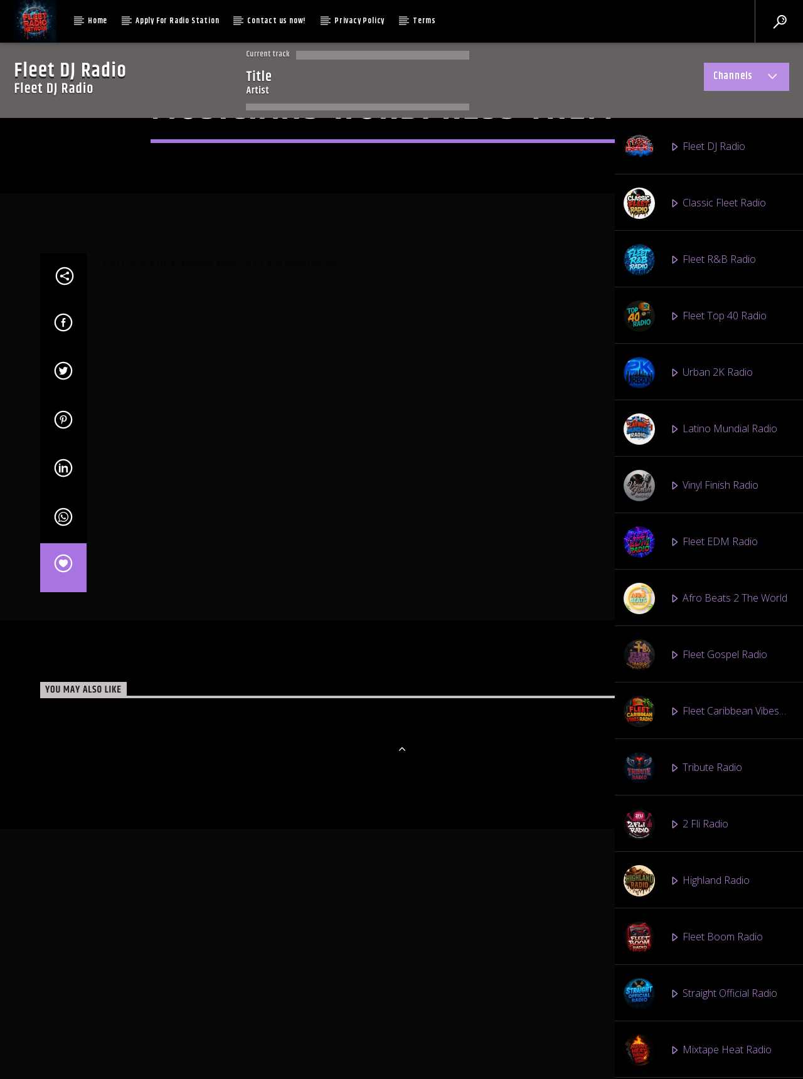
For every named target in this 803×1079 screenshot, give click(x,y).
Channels (746, 78)
